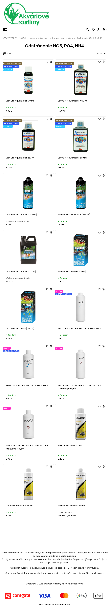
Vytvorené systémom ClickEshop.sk (54, 604)
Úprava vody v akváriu (62, 38)
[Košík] (105, 29)
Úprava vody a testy (39, 38)
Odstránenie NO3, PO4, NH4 (89, 38)
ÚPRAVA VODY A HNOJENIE (14, 38)
